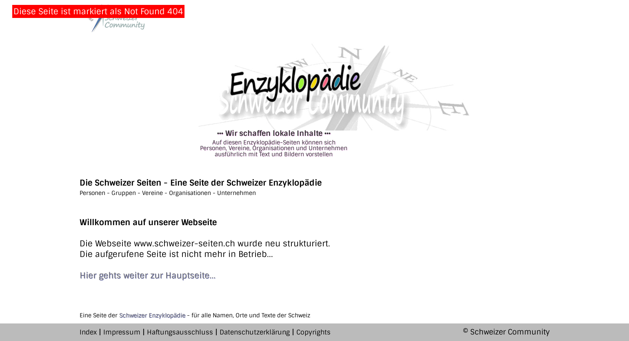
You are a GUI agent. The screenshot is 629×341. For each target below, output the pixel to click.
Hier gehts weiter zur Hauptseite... (148, 275)
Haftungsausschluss (180, 332)
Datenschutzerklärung (255, 332)
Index (88, 332)
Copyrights (313, 332)
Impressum (121, 332)
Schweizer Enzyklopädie (152, 315)
